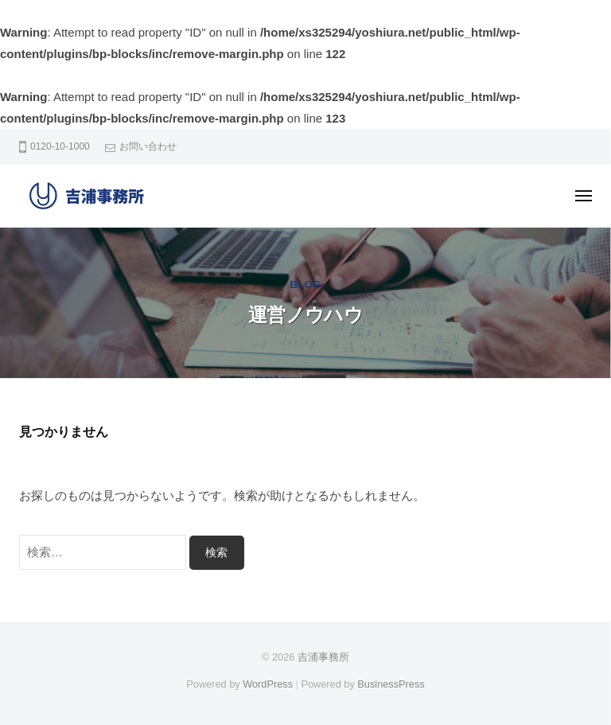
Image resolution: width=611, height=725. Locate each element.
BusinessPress (390, 684)
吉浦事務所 (323, 657)
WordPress (268, 684)
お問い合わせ (148, 146)
